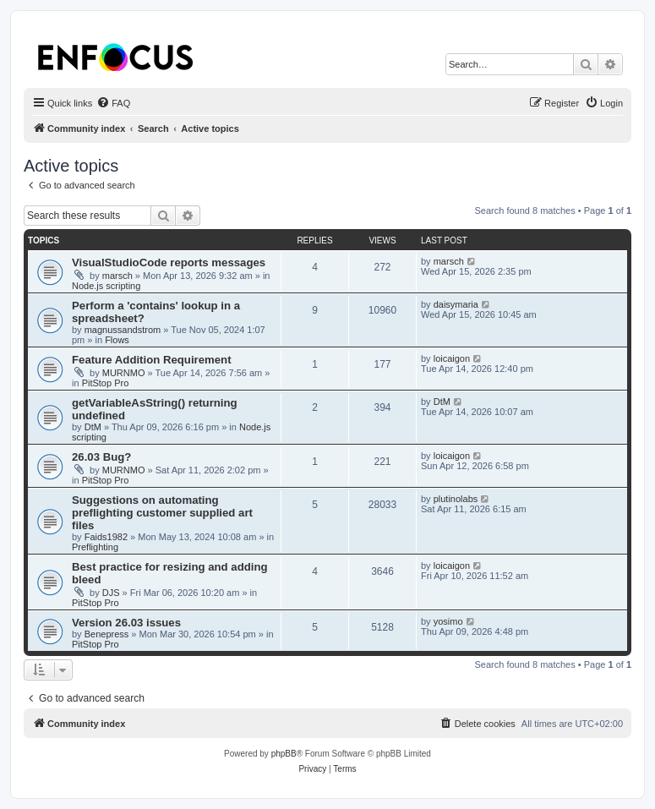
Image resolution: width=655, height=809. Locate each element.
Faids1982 (106, 537)
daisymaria (456, 304)
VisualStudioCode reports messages (168, 262)
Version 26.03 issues (126, 622)
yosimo (448, 621)
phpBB (284, 753)
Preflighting (95, 547)
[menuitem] (113, 103)
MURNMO (123, 373)
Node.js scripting (106, 286)
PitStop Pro (105, 383)
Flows (117, 340)
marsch (117, 276)
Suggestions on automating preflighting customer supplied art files (162, 513)
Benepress (107, 634)
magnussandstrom (123, 330)
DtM (93, 427)
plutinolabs (456, 499)
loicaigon (452, 358)
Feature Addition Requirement (152, 359)
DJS (111, 593)
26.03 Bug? (101, 457)
